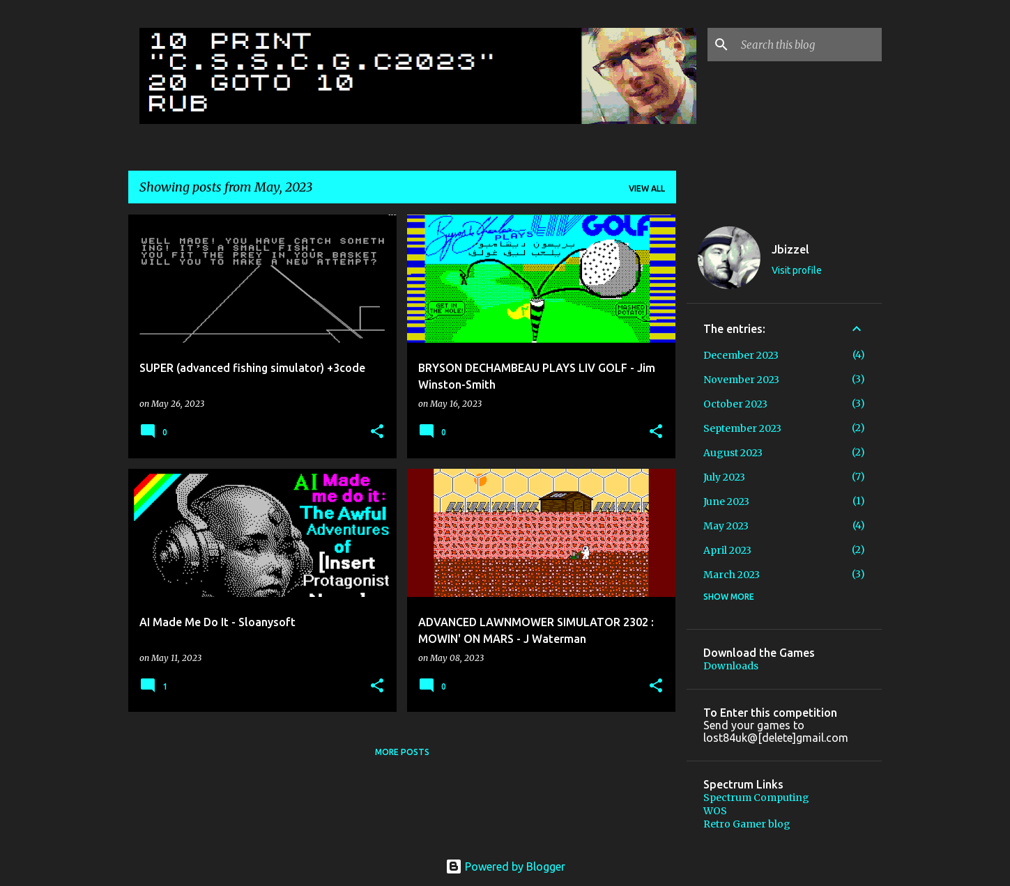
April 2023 (727, 550)
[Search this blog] (808, 44)
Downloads (730, 666)
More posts (402, 751)
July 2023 (724, 477)
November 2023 (741, 379)
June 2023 (726, 501)
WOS (715, 811)
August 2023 (733, 452)
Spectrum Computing (756, 797)
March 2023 (731, 574)
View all (647, 188)
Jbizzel (790, 249)
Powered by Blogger (505, 866)
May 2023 (726, 526)
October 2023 (735, 404)
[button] (377, 432)
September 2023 (742, 428)
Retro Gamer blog (746, 824)
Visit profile (797, 270)
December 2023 (741, 355)
